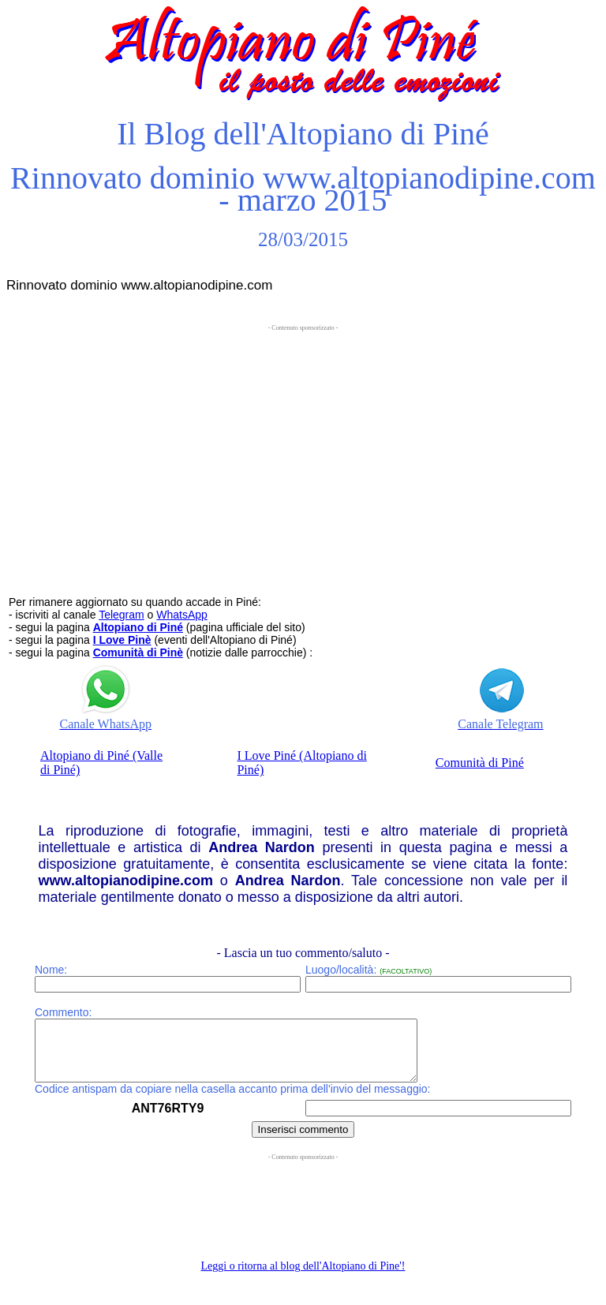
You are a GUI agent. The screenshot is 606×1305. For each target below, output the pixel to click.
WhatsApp (182, 614)
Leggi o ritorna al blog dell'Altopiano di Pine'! (303, 1278)
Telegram (121, 614)
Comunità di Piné (480, 762)
